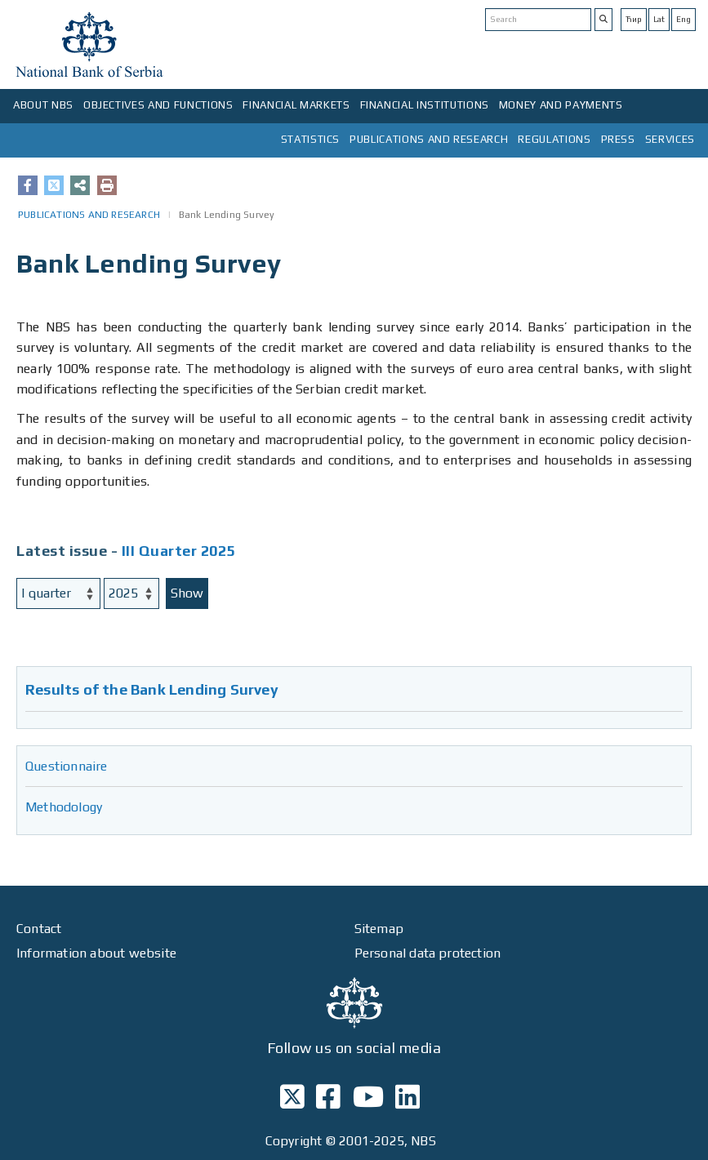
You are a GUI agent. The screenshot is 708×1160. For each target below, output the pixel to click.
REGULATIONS (554, 139)
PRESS (618, 139)
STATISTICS (311, 139)
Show (187, 593)
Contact (38, 928)
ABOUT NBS (43, 105)
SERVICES (670, 139)
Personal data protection (427, 953)
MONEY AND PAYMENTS (561, 105)
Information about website (96, 953)
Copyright (294, 1141)
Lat (659, 19)
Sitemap (378, 928)
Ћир (634, 19)
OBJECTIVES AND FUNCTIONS (158, 105)
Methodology (63, 807)
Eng (683, 19)
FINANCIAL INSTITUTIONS (424, 105)
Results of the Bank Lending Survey (151, 689)
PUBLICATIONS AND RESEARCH (429, 139)
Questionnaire (66, 766)
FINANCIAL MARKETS (296, 105)
